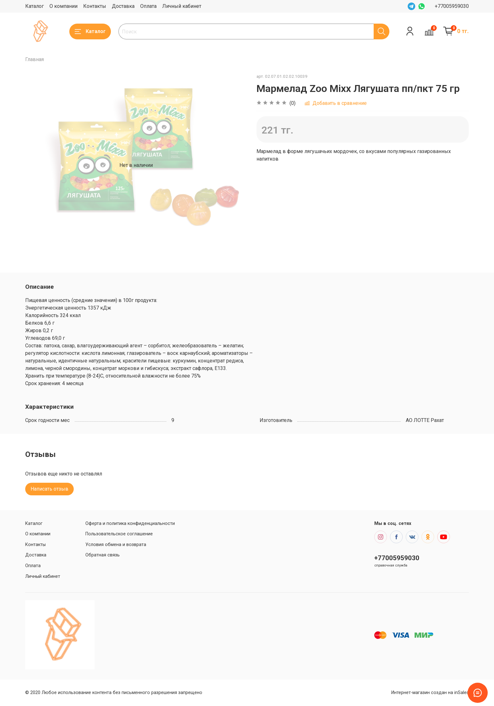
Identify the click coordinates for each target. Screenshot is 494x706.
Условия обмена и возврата (115, 544)
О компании (63, 6)
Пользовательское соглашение (119, 534)
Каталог (34, 6)
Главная (34, 59)
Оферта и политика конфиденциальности (130, 523)
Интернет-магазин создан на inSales (430, 692)
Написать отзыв (49, 489)
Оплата (148, 6)
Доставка (123, 6)
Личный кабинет (181, 6)
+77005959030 (452, 6)
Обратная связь (102, 555)
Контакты (94, 6)
